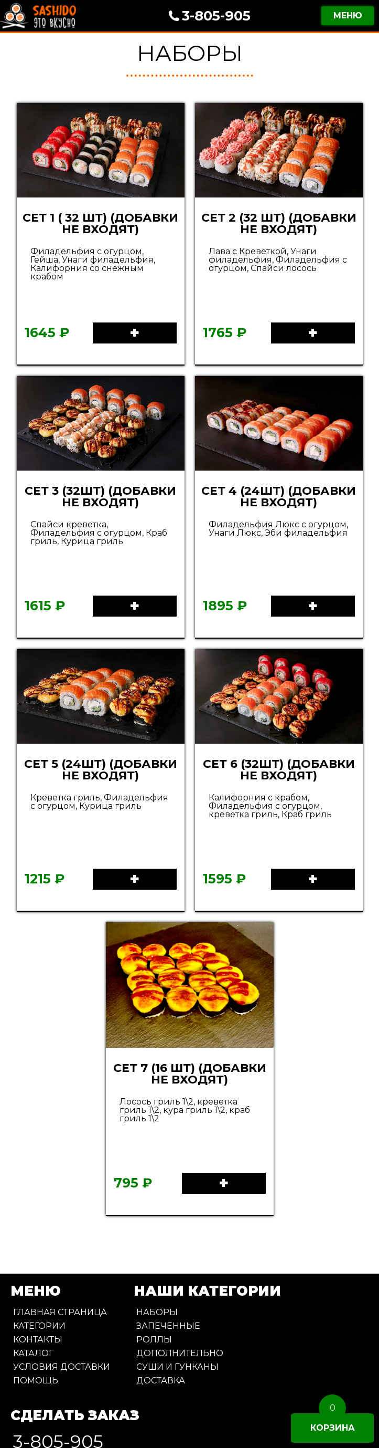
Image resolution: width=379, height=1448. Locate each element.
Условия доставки (61, 1367)
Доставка (160, 1381)
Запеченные (168, 1326)
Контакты (37, 1340)
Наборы (157, 1312)
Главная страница (60, 1312)
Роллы (154, 1340)
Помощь (35, 1381)
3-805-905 (216, 16)
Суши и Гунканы (177, 1367)
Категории (39, 1326)
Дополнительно (179, 1353)
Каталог (33, 1353)
